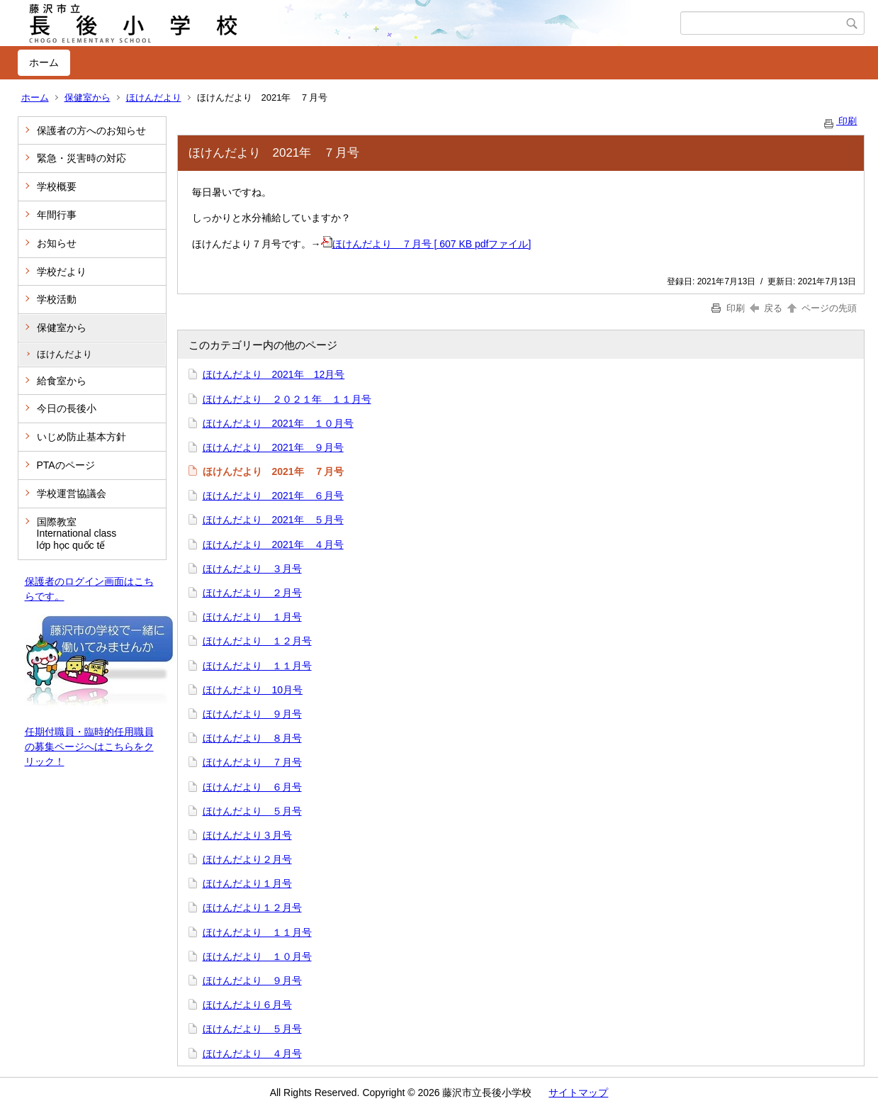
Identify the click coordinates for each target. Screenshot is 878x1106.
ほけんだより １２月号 (257, 641)
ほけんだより (153, 97)
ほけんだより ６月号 (252, 787)
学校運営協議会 (71, 493)
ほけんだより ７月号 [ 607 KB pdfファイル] (426, 244)
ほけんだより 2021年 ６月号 (273, 495)
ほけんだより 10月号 (253, 690)
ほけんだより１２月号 (252, 907)
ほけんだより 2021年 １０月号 (278, 423)
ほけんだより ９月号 (252, 714)
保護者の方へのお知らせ (91, 130)
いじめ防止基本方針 (81, 436)
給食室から (61, 380)
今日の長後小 (66, 408)
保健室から (87, 97)
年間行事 (57, 214)
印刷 (839, 121)
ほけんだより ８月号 (252, 738)
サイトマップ (578, 1092)
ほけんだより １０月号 (257, 956)
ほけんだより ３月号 (252, 568)
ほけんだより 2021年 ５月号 (273, 519)
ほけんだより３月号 (247, 835)
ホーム (44, 62)
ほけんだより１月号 (247, 883)
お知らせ (57, 243)
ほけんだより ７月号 (252, 762)
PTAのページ (66, 465)
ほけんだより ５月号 (252, 811)
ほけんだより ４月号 (252, 1053)
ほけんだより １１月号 (257, 665)
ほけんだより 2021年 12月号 (274, 374)
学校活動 (57, 299)
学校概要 (57, 186)
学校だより (61, 271)
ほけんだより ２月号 (252, 592)
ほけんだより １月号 (252, 616)
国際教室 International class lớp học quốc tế (77, 534)
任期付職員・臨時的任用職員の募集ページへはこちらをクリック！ (89, 746)
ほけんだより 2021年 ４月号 (273, 544)
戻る (766, 308)
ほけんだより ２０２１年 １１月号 (287, 399)
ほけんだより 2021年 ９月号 (273, 447)
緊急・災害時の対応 (81, 158)
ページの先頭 (821, 308)
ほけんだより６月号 (247, 1004)
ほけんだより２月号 (247, 859)
